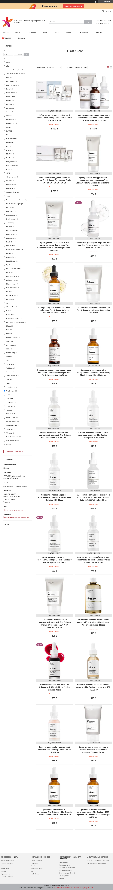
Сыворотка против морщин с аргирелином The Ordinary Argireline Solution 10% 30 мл (54, 497)
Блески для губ (64, 876)
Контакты (4, 866)
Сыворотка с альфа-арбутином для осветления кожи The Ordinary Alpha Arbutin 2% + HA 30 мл (93, 560)
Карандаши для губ (65, 870)
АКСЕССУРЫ (84, 33)
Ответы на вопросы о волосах (98, 860)
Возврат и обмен (7, 863)
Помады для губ (64, 865)
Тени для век (63, 862)
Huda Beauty (35, 874)
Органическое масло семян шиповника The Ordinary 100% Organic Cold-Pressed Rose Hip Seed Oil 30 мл (54, 812)
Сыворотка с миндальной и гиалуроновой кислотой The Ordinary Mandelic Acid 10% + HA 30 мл (93, 372)
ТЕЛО (57, 33)
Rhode (33, 871)
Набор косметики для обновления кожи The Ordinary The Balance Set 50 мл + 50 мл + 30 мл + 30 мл (54, 180)
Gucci (33, 866)
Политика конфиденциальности (83, 888)
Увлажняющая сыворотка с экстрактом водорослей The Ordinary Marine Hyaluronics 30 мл (54, 560)
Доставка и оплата (7, 860)
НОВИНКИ (5, 33)
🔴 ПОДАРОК (6, 38)
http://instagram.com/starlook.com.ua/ (16, 517)
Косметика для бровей (67, 873)
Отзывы (3, 871)
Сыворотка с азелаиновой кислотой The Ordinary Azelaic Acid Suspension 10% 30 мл (93, 310)
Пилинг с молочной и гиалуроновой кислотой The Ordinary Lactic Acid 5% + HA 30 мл (54, 749)
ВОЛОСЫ (69, 33)
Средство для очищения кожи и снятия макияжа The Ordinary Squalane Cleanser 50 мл (93, 749)
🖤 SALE (99, 33)
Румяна (61, 878)
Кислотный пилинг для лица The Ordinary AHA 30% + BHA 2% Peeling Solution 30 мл (54, 687)
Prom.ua (66, 886)
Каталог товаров (7, 876)
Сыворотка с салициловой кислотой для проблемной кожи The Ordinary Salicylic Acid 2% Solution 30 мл (93, 497)
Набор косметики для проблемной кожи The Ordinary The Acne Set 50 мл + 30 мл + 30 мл (54, 118)
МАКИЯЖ (32, 33)
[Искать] (88, 22)
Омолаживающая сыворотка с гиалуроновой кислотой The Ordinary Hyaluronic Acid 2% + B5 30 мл (54, 435)
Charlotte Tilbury (36, 860)
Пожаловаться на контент (62, 888)
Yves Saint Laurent (37, 868)
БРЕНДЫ (18, 33)
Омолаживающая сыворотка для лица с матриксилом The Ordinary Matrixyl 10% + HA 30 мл (93, 435)
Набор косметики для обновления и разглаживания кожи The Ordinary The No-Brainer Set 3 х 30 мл (93, 118)
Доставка (21, 38)
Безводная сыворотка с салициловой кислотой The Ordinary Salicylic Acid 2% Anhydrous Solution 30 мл (54, 372)
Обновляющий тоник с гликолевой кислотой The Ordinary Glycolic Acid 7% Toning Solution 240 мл (93, 622)
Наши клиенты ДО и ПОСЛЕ (96, 863)
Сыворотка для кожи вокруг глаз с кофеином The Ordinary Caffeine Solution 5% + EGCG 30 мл (54, 310)
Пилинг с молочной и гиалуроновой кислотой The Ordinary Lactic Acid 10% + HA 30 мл (93, 687)
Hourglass (34, 863)
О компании (5, 868)
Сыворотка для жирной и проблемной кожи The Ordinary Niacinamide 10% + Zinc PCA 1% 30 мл (93, 245)
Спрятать (9, 444)
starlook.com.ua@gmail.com (13, 510)
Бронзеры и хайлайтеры (67, 868)
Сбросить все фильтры (13, 451)
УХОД (45, 33)
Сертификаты (5, 874)
